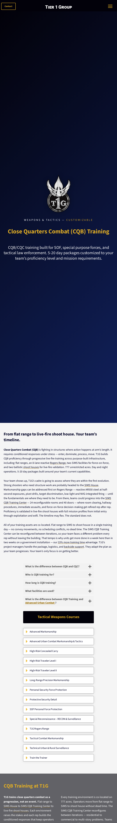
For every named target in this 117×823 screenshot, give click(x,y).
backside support (74, 547)
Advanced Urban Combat (40, 603)
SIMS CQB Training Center (36, 806)
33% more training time (71, 542)
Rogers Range (58, 463)
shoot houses (31, 467)
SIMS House (91, 485)
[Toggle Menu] (111, 6)
